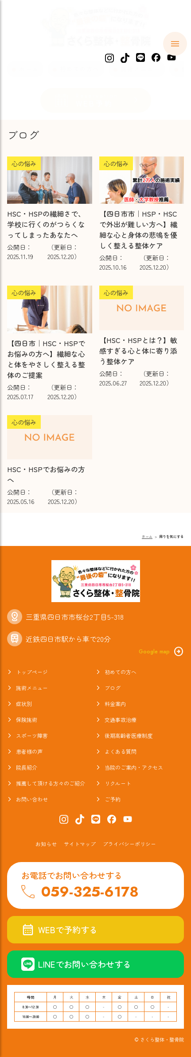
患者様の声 (29, 751)
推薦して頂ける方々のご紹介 (50, 783)
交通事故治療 (120, 719)
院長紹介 (26, 767)
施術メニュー (140, 69)
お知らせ (46, 843)
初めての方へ (80, 69)
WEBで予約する (59, 929)
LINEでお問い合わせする (76, 964)
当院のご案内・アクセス (134, 767)
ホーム (29, 69)
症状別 (24, 703)
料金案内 (115, 703)
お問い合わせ (32, 799)
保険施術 (26, 719)
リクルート (118, 783)
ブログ (113, 687)
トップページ (32, 671)
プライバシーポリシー (129, 843)
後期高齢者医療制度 (128, 735)
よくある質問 (120, 751)
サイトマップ (80, 843)
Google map (161, 651)
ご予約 (113, 799)
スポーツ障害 (32, 735)
